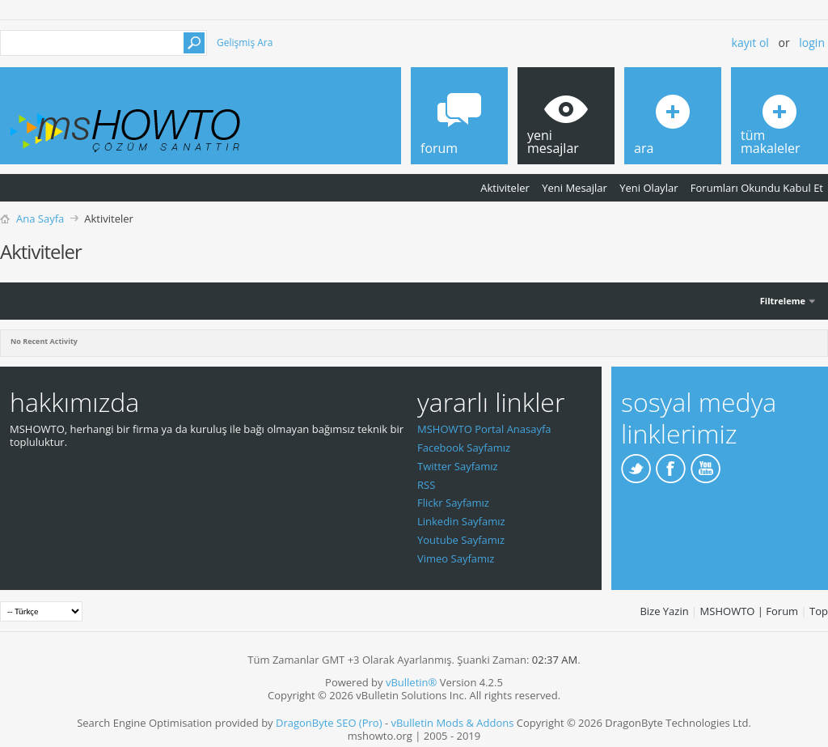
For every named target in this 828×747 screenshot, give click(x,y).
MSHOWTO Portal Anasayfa (484, 429)
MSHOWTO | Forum (749, 611)
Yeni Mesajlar (574, 187)
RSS (426, 484)
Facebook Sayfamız (463, 447)
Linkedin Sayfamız (461, 521)
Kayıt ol (750, 42)
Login (812, 42)
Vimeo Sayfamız (455, 558)
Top (818, 611)
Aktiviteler (505, 187)
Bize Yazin (664, 611)
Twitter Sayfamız (457, 466)
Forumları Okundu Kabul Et (757, 187)
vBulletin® (411, 682)
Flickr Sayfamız (453, 502)
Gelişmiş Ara (244, 42)
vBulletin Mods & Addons (452, 722)
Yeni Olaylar (648, 187)
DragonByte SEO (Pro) (329, 722)
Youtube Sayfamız (461, 540)
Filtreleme (782, 301)
